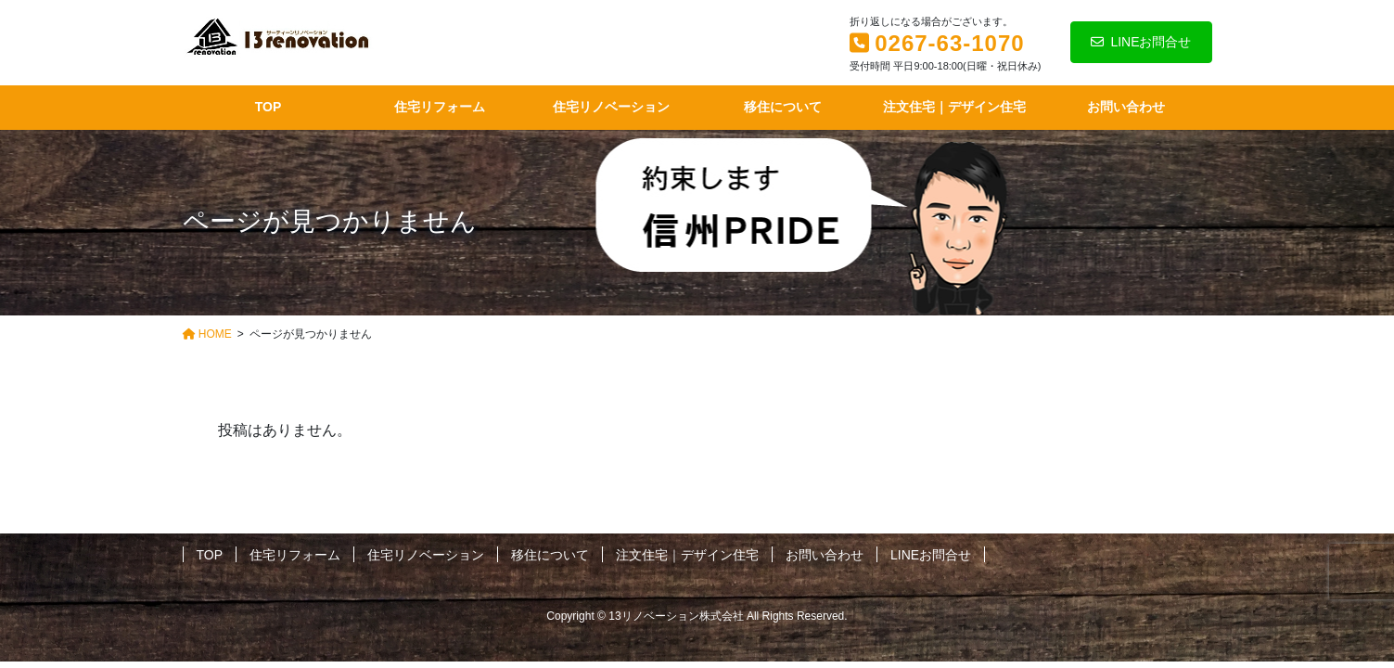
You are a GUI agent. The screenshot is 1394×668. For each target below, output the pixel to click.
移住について (550, 554)
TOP (210, 554)
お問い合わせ (824, 554)
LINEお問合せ (1141, 41)
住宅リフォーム (294, 554)
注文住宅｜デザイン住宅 (687, 554)
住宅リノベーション (425, 554)
